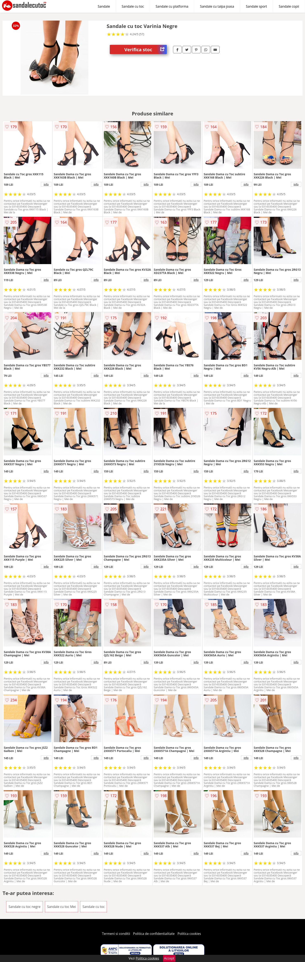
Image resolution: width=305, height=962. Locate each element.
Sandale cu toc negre (24, 906)
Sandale (104, 6)
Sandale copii (289, 6)
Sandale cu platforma (172, 6)
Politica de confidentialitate (154, 933)
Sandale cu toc (133, 6)
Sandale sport (256, 6)
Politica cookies (189, 933)
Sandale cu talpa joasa (217, 6)
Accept (169, 958)
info (46, 184)
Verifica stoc (145, 49)
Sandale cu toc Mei (61, 906)
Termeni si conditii (116, 933)
